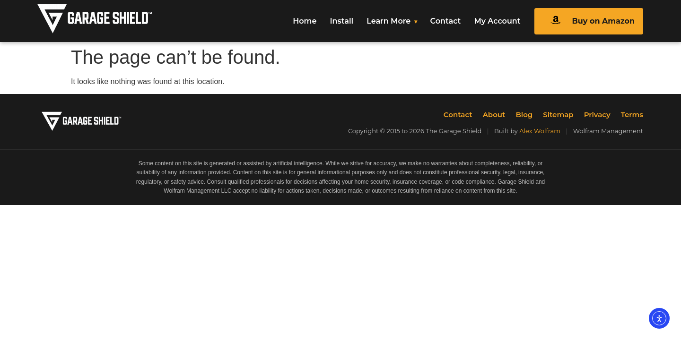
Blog (524, 114)
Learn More (388, 21)
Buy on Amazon (589, 21)
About (494, 114)
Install (341, 21)
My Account (497, 21)
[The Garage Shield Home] (115, 21)
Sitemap (558, 114)
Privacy (597, 114)
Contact (445, 21)
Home (304, 21)
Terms (632, 114)
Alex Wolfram (539, 131)
